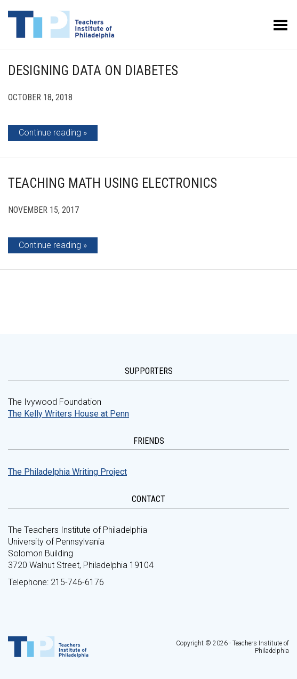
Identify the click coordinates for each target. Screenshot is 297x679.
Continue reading (50, 132)
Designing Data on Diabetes (93, 70)
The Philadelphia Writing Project (67, 472)
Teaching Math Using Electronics (112, 183)
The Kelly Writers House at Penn (68, 414)
